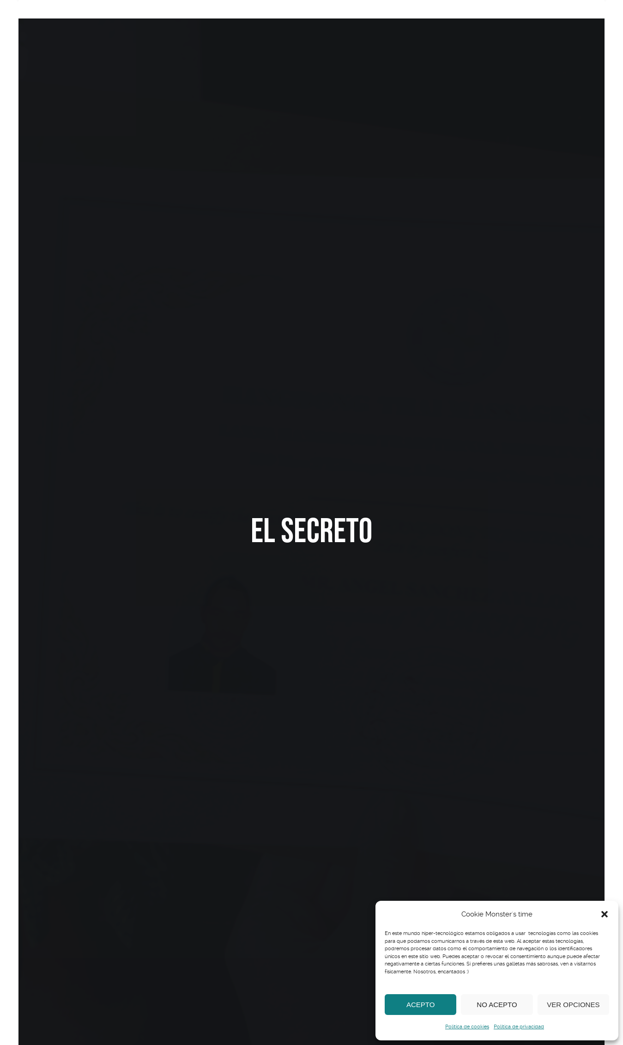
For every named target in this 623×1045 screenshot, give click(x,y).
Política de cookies (467, 1027)
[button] (604, 914)
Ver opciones (573, 1004)
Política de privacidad (519, 1027)
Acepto (420, 1004)
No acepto (497, 1004)
